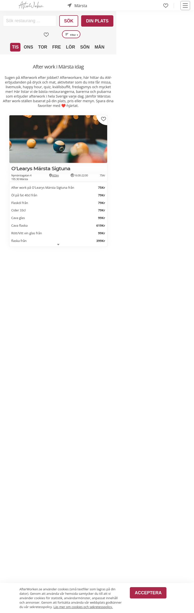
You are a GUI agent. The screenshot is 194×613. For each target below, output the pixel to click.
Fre (56, 47)
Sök (68, 20)
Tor (42, 47)
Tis (15, 47)
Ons (28, 47)
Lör (70, 47)
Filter (71, 34)
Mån (99, 47)
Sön (85, 47)
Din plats (97, 20)
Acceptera (148, 592)
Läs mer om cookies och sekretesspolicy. (83, 607)
